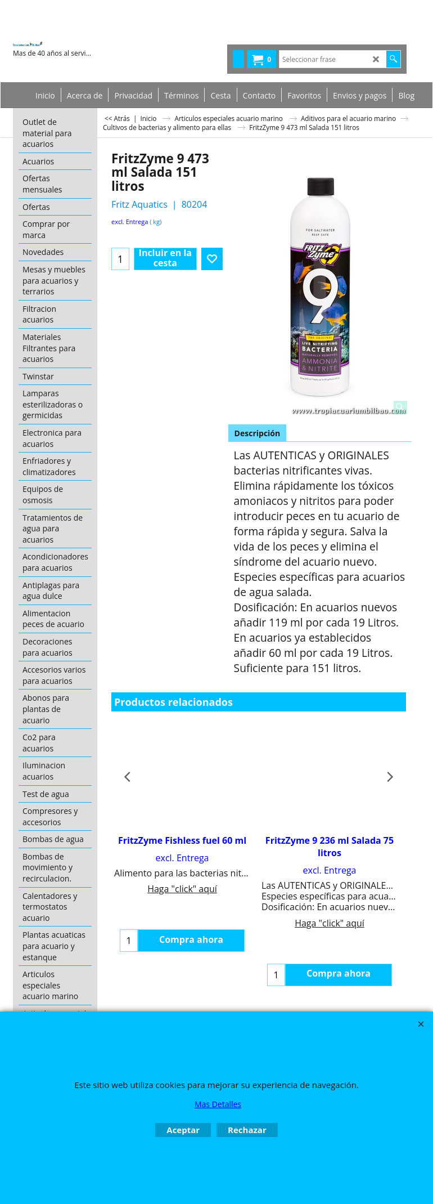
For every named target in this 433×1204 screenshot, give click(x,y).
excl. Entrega (129, 221)
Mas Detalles (218, 1104)
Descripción (257, 433)
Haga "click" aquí (182, 889)
